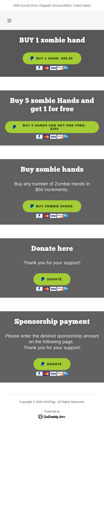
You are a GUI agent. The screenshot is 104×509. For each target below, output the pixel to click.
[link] (52, 416)
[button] (9, 20)
